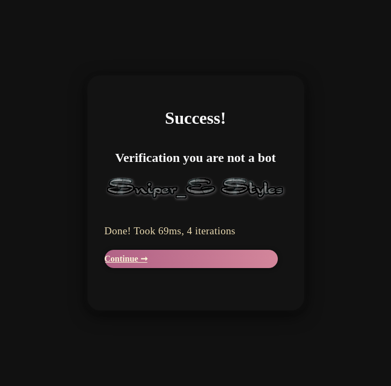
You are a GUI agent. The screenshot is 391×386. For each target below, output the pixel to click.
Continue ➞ (126, 258)
